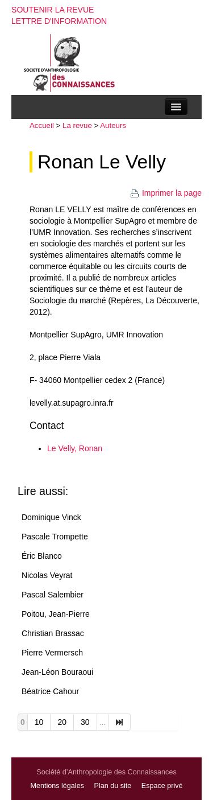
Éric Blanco (42, 555)
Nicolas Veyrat (47, 575)
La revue (77, 125)
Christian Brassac (53, 633)
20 (61, 722)
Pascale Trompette (55, 536)
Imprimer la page (166, 192)
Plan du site (112, 786)
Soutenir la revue (52, 9)
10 (39, 722)
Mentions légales (57, 786)
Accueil (42, 125)
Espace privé (162, 786)
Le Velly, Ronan (74, 448)
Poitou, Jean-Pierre (56, 613)
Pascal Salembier (52, 594)
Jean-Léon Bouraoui (57, 672)
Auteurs (113, 125)
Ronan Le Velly (101, 161)
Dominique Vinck (51, 517)
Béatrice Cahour (50, 691)
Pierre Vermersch (52, 652)
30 (85, 722)
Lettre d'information (59, 21)
